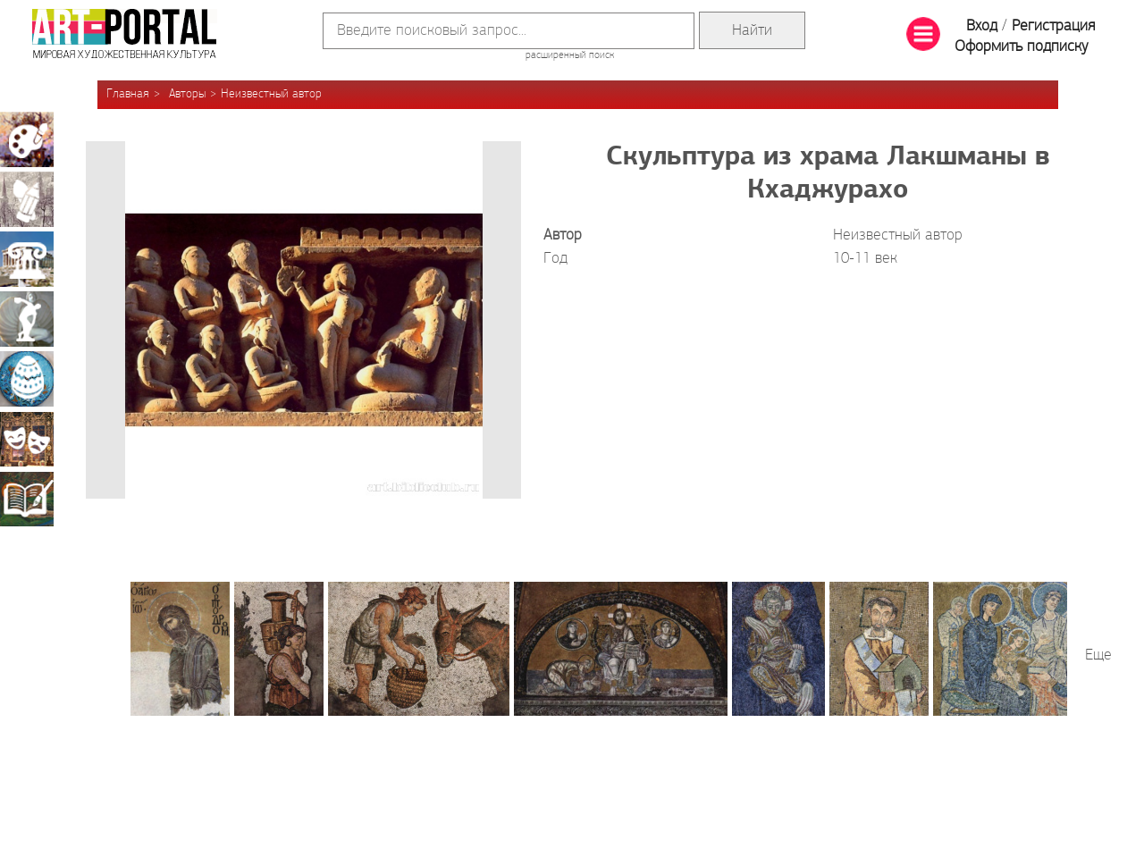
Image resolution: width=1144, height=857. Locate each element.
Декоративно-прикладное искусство (27, 379)
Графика (27, 199)
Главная (127, 94)
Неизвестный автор (271, 94)
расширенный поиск (570, 55)
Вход (981, 26)
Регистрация (1053, 26)
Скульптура (27, 319)
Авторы (187, 94)
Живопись (27, 139)
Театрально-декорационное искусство (27, 438)
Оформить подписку (1022, 46)
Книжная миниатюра (27, 498)
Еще (1098, 655)
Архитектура (27, 259)
